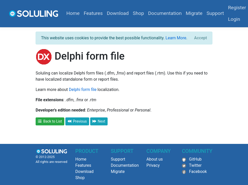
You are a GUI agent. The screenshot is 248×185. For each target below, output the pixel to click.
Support (215, 13)
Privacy (153, 165)
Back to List (50, 121)
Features (93, 13)
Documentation (165, 13)
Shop (138, 13)
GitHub (195, 159)
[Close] (200, 38)
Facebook (198, 171)
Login (234, 19)
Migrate (194, 13)
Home (73, 13)
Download (118, 13)
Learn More (176, 37)
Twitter (195, 165)
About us (155, 159)
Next (98, 121)
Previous (77, 121)
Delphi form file (83, 89)
